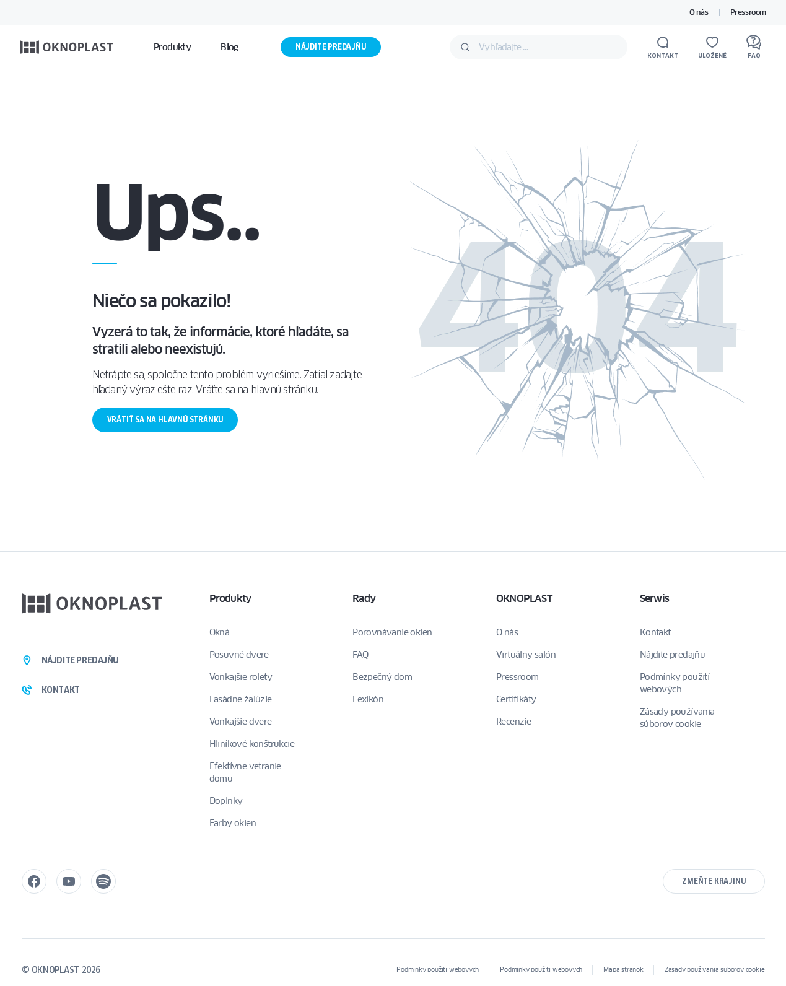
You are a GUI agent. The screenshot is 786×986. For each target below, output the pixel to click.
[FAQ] (753, 47)
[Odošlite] (465, 47)
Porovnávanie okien (392, 632)
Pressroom (748, 12)
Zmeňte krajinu (713, 881)
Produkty (230, 598)
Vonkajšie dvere (240, 721)
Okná (219, 632)
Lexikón (367, 699)
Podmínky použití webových (674, 683)
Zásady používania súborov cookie (677, 718)
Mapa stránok (623, 970)
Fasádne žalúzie (240, 699)
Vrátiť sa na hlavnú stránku (165, 419)
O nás (699, 12)
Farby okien (232, 823)
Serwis (654, 598)
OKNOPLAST (524, 598)
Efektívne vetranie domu (245, 772)
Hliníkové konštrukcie (251, 743)
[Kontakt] (662, 47)
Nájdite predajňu (330, 46)
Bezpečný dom (382, 677)
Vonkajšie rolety (240, 677)
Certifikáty (516, 699)
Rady (363, 598)
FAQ (360, 654)
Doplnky (226, 800)
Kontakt (655, 632)
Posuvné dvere (239, 654)
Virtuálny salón (526, 654)
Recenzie (513, 721)
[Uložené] (712, 47)
